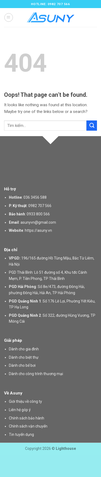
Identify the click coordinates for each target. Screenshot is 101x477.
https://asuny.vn (38, 230)
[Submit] (91, 125)
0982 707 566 (39, 206)
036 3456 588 (35, 197)
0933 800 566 (38, 214)
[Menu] (8, 17)
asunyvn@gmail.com (38, 222)
